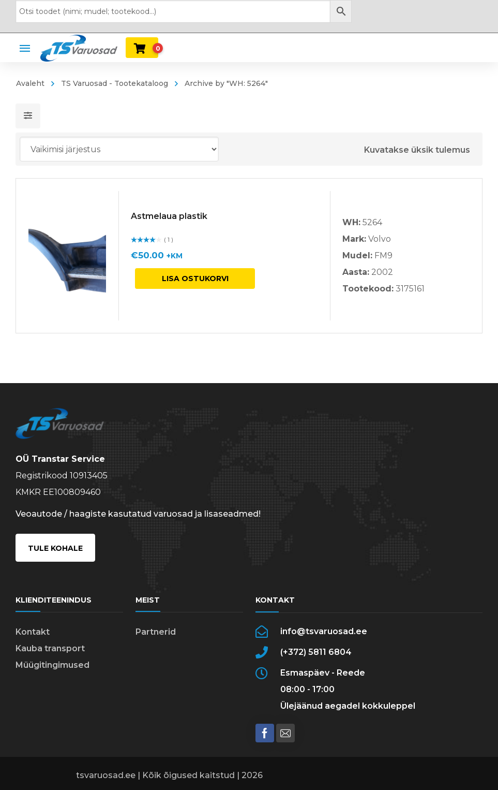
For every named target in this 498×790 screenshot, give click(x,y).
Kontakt (33, 632)
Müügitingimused (52, 665)
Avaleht (30, 83)
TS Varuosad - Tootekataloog (114, 83)
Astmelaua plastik (169, 216)
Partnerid (155, 632)
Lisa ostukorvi (195, 278)
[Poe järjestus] (119, 149)
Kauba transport (50, 648)
